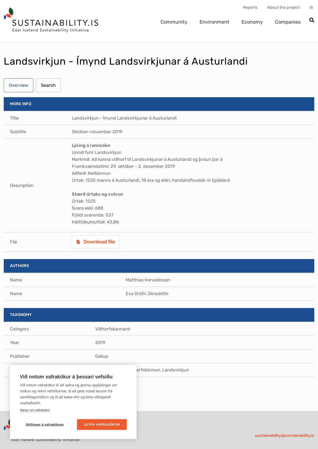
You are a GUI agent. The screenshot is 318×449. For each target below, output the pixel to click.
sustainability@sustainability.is (284, 435)
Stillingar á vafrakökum (45, 424)
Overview (18, 85)
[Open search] (311, 20)
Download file (98, 242)
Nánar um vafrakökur (35, 410)
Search (48, 85)
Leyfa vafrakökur (102, 424)
